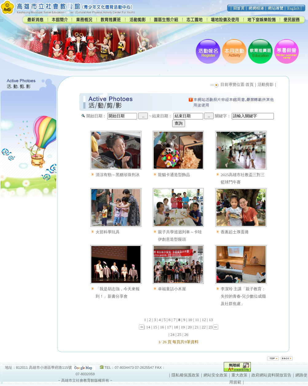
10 (190, 319)
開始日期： (96, 116)
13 (211, 319)
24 (172, 334)
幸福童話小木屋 (172, 289)
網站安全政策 (215, 375)
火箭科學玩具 (108, 232)
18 (176, 327)
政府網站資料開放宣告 (271, 375)
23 (210, 327)
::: (1, 20)
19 (183, 327)
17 (169, 327)
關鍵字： (223, 116)
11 (197, 319)
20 (190, 327)
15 (155, 327)
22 (204, 327)
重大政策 (239, 375)
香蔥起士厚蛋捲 (235, 232)
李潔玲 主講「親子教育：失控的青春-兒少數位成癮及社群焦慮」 (243, 296)
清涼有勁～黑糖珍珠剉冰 (118, 174)
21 (197, 327)
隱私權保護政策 (185, 375)
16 (162, 327)
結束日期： (162, 116)
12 (204, 319)
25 (179, 334)
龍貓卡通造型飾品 (174, 174)
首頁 (250, 84)
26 (186, 334)
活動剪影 (266, 84)
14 (148, 327)
